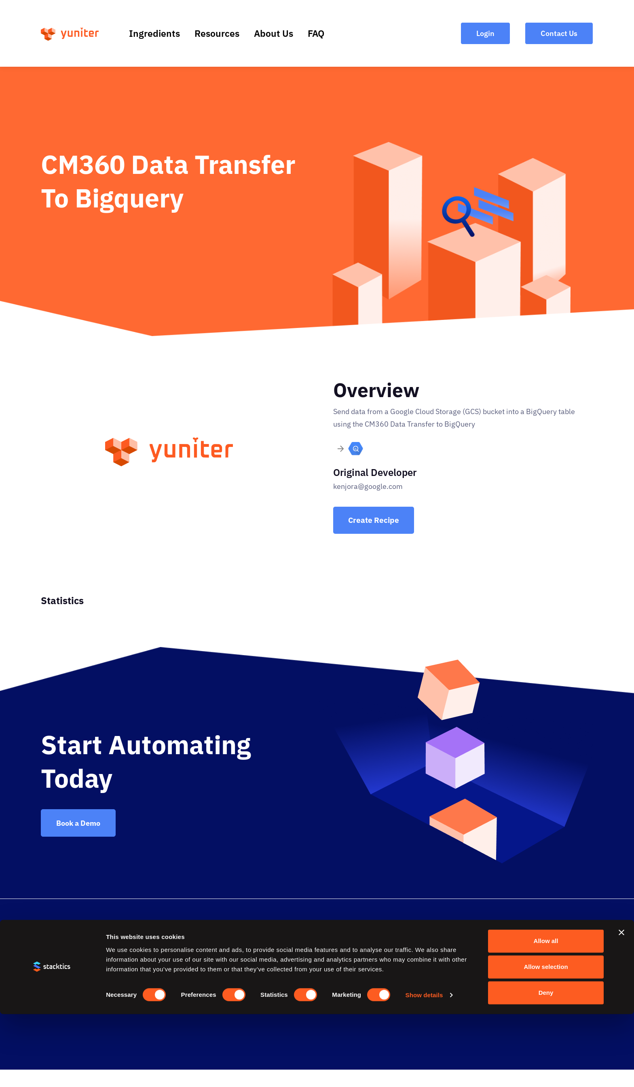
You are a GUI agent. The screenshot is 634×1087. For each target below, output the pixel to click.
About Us (273, 33)
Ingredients (154, 33)
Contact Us (505, 936)
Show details (424, 1067)
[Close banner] (621, 1006)
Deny (546, 1065)
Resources (216, 33)
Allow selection (546, 1039)
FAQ (316, 33)
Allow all (546, 1014)
